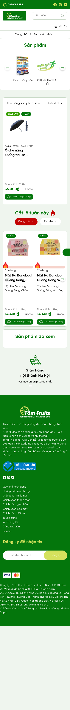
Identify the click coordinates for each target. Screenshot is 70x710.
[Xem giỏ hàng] (60, 26)
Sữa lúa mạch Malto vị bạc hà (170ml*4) (17, 375)
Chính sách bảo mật (15, 604)
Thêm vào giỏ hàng (21, 197)
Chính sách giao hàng (16, 600)
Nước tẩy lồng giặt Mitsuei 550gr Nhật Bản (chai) (51, 375)
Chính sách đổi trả (14, 609)
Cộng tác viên (11, 622)
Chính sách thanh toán (16, 595)
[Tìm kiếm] (62, 16)
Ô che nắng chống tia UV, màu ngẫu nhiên (17, 155)
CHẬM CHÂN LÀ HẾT (47, 70)
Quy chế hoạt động (14, 582)
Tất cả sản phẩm (23, 68)
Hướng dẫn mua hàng (16, 586)
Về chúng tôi (10, 617)
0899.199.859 (13, 5)
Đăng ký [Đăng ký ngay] (56, 650)
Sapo (3, 708)
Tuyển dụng (10, 613)
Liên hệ (7, 626)
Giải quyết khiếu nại (15, 591)
